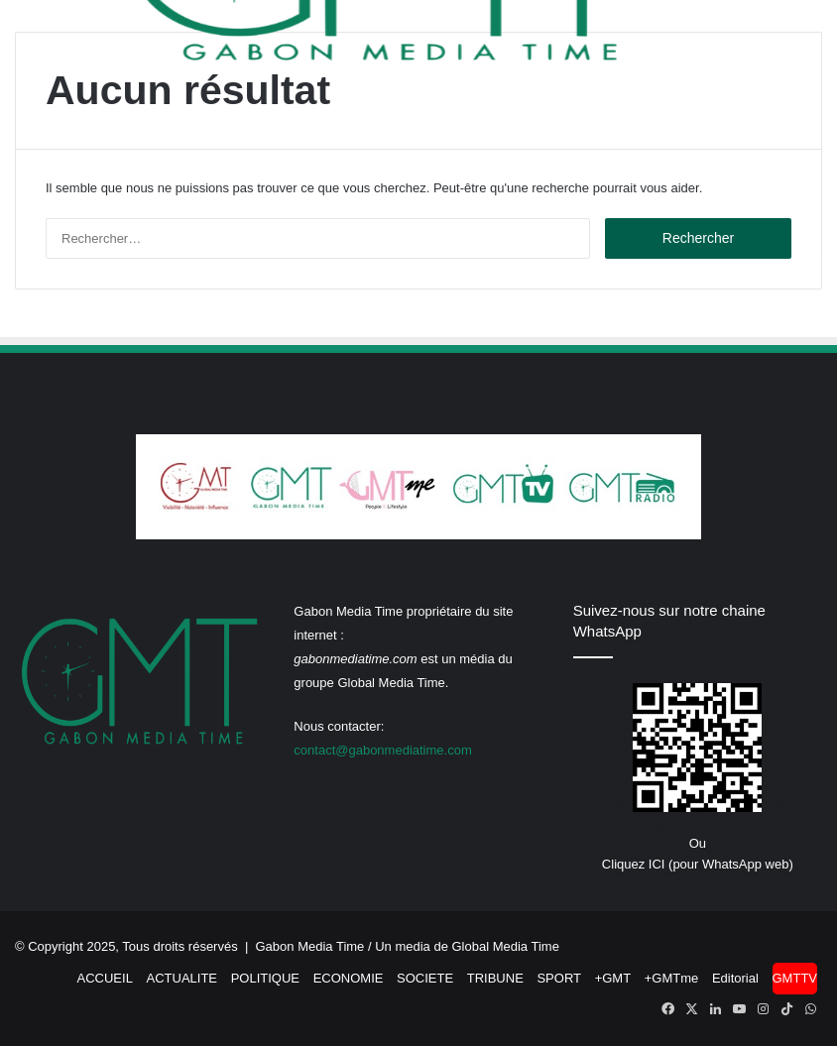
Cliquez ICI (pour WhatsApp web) (697, 864)
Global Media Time (505, 946)
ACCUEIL (105, 978)
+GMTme (672, 978)
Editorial (735, 978)
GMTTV (795, 978)
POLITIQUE (265, 978)
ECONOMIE (348, 978)
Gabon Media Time (310, 946)
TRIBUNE (495, 978)
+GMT (613, 978)
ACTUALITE (182, 978)
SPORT (559, 978)
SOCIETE (425, 978)
